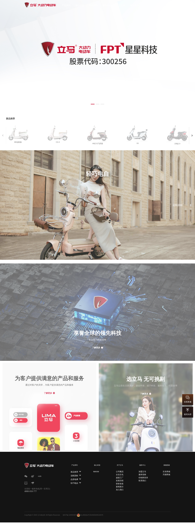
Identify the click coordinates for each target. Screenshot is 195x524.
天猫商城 (167, 473)
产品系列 (66, 5)
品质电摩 (74, 478)
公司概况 (119, 470)
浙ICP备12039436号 (71, 517)
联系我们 (142, 479)
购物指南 (93, 5)
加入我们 (119, 488)
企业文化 (119, 473)
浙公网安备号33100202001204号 (91, 517)
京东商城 (167, 470)
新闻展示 (119, 485)
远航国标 (74, 474)
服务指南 (142, 473)
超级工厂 (119, 476)
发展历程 (119, 479)
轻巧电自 (74, 481)
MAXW (96, 470)
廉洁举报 (134, 5)
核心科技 (79, 5)
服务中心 (107, 5)
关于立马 (120, 5)
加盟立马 (142, 470)
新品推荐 (74, 470)
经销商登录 (143, 476)
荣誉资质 (119, 482)
